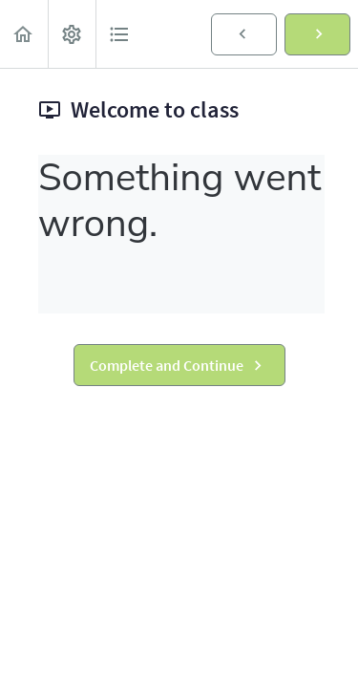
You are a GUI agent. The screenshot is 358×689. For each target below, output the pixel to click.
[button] (24, 34)
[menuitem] (71, 34)
